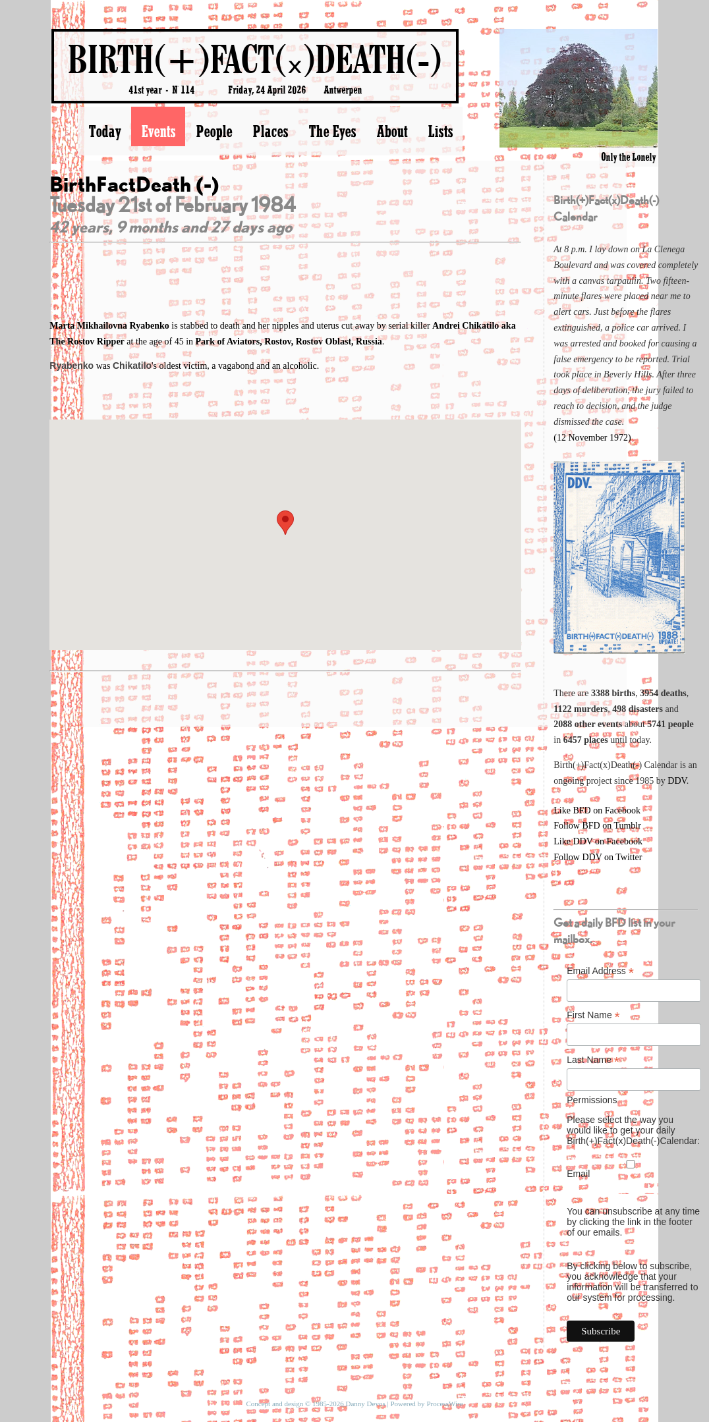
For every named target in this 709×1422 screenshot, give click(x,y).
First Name (593, 1015)
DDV (677, 781)
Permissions (592, 1100)
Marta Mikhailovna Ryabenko (110, 326)
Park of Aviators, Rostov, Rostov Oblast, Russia (289, 341)
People (214, 131)
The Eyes (332, 131)
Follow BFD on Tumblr (597, 826)
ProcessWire (444, 1404)
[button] (285, 522)
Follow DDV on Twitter (597, 857)
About (391, 131)
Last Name (593, 1060)
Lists (440, 131)
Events (158, 131)
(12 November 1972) (592, 438)
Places (270, 131)
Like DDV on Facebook (597, 841)
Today (104, 131)
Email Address (600, 971)
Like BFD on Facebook (596, 810)
